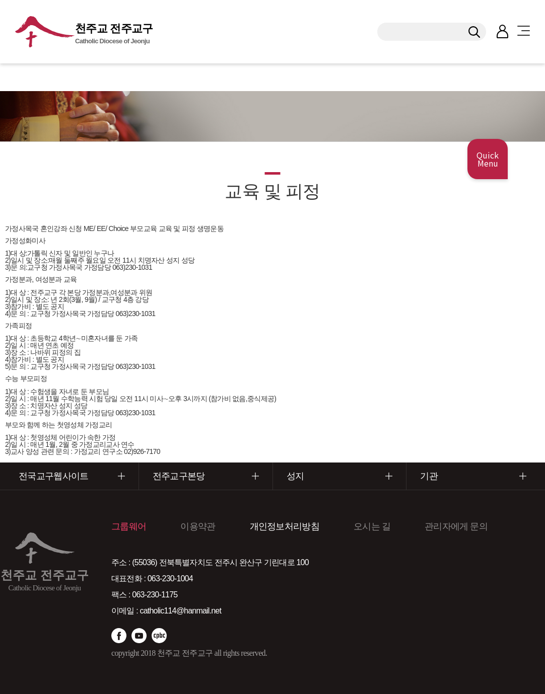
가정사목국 (22, 228)
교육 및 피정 (177, 228)
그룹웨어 (128, 526)
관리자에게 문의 (456, 526)
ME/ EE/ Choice (106, 228)
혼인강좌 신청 (61, 228)
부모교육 (143, 228)
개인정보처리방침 (284, 526)
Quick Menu (487, 159)
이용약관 (197, 526)
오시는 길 (372, 526)
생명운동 (210, 228)
